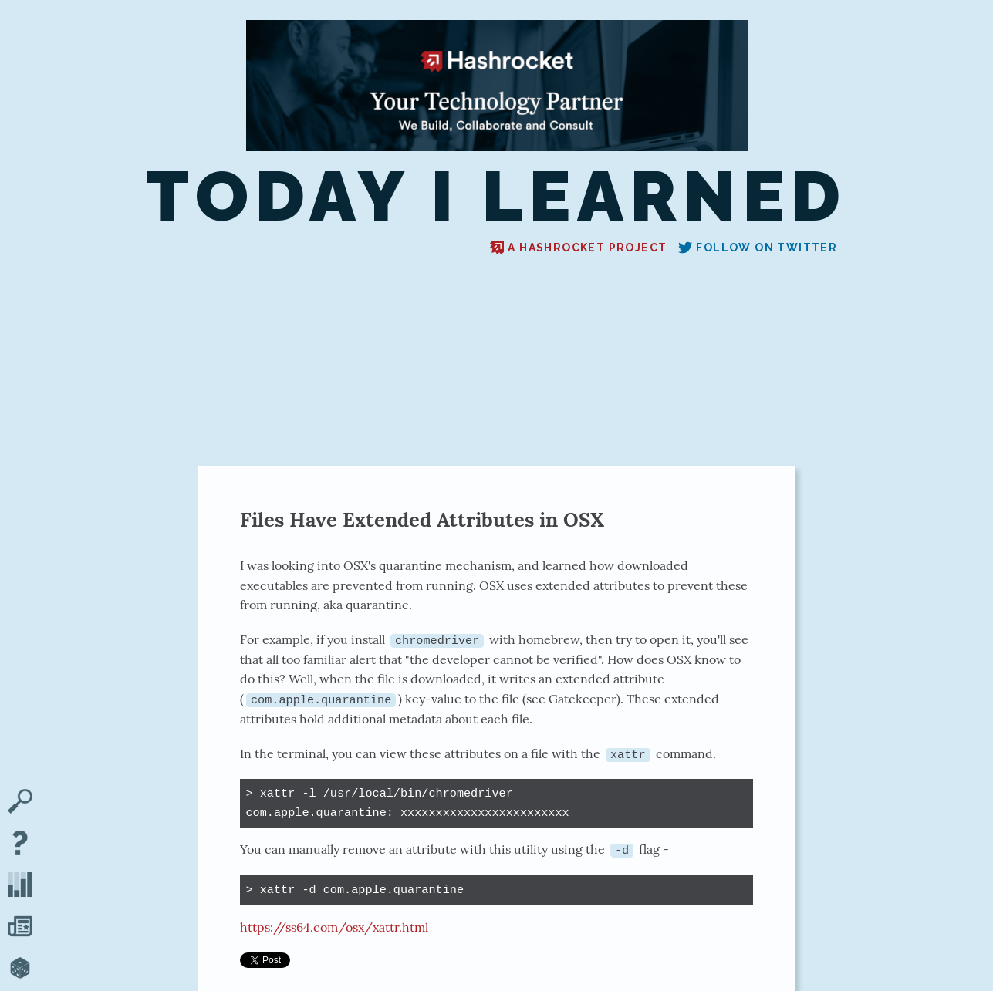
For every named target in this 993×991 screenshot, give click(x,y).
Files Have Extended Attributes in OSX (422, 519)
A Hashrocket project (578, 247)
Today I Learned (496, 196)
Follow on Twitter (757, 247)
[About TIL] (20, 844)
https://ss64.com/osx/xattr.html (334, 926)
